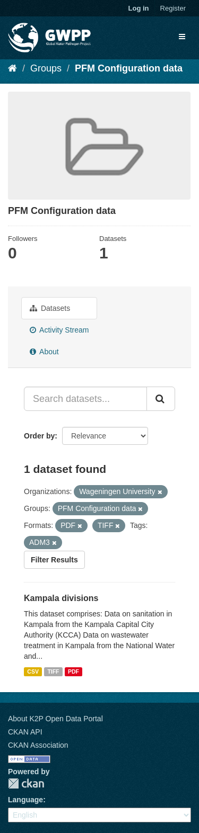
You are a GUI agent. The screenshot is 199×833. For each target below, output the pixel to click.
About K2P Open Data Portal (55, 718)
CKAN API (25, 732)
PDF (73, 671)
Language (25, 799)
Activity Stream (59, 330)
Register (173, 8)
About (44, 351)
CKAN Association (38, 745)
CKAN (26, 783)
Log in (138, 8)
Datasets (50, 308)
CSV (33, 671)
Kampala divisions (61, 598)
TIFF (53, 671)
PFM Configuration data (129, 68)
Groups (46, 68)
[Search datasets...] (85, 399)
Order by (39, 436)
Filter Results (54, 560)
